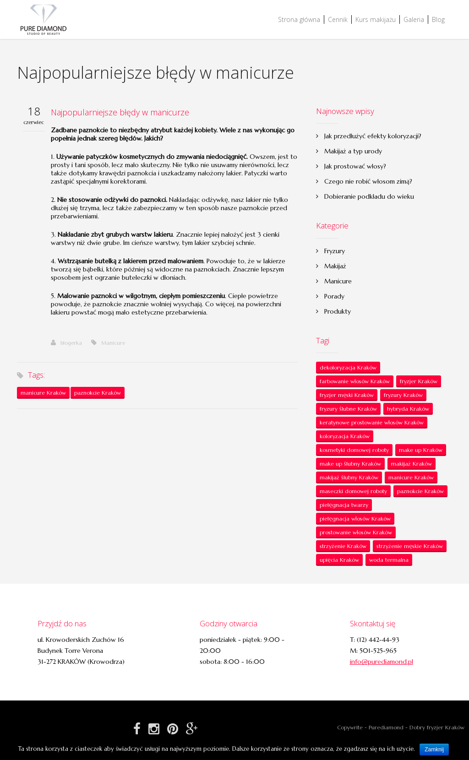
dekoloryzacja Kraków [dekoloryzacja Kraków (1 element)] (348, 367)
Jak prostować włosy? (355, 166)
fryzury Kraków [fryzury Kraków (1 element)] (403, 394)
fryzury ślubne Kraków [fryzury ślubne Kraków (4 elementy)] (348, 408)
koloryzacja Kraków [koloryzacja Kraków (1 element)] (345, 436)
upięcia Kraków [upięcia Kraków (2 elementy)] (339, 559)
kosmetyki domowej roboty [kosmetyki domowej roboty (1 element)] (354, 449)
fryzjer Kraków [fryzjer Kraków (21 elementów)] (418, 381)
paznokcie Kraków (97, 392)
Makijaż (335, 266)
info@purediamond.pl (381, 661)
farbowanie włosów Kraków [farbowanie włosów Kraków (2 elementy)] (355, 381)
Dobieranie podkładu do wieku (369, 196)
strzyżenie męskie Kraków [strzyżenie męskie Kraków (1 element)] (409, 546)
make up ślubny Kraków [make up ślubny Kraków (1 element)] (350, 463)
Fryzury (334, 251)
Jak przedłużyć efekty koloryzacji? (372, 136)
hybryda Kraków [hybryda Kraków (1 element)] (408, 408)
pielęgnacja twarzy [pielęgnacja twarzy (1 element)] (344, 504)
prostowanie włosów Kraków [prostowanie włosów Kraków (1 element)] (356, 532)
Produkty (337, 311)
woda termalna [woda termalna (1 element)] (389, 559)
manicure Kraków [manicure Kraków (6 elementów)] (411, 477)
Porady (334, 296)
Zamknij (434, 749)
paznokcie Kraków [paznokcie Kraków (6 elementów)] (420, 491)
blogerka (66, 343)
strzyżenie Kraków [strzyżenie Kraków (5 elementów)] (343, 546)
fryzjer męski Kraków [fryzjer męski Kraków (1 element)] (347, 394)
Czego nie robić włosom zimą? (368, 181)
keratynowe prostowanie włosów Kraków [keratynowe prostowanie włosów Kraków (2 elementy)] (372, 422)
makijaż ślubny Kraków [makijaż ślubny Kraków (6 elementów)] (349, 477)
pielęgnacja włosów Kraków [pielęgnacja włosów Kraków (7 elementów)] (355, 518)
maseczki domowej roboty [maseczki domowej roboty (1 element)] (353, 491)
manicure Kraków (43, 392)
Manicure (113, 343)
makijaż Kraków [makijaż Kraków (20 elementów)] (411, 463)
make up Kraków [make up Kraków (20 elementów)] (420, 449)
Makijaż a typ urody (353, 151)
